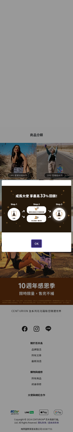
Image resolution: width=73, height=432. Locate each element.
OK (37, 243)
